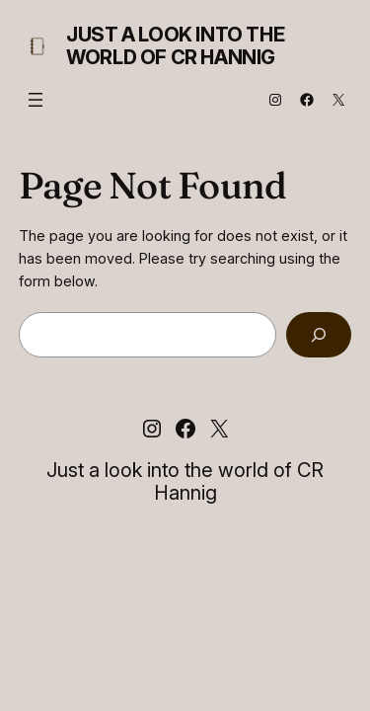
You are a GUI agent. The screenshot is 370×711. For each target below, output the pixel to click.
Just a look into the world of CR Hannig (175, 46)
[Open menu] (35, 100)
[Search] (318, 335)
